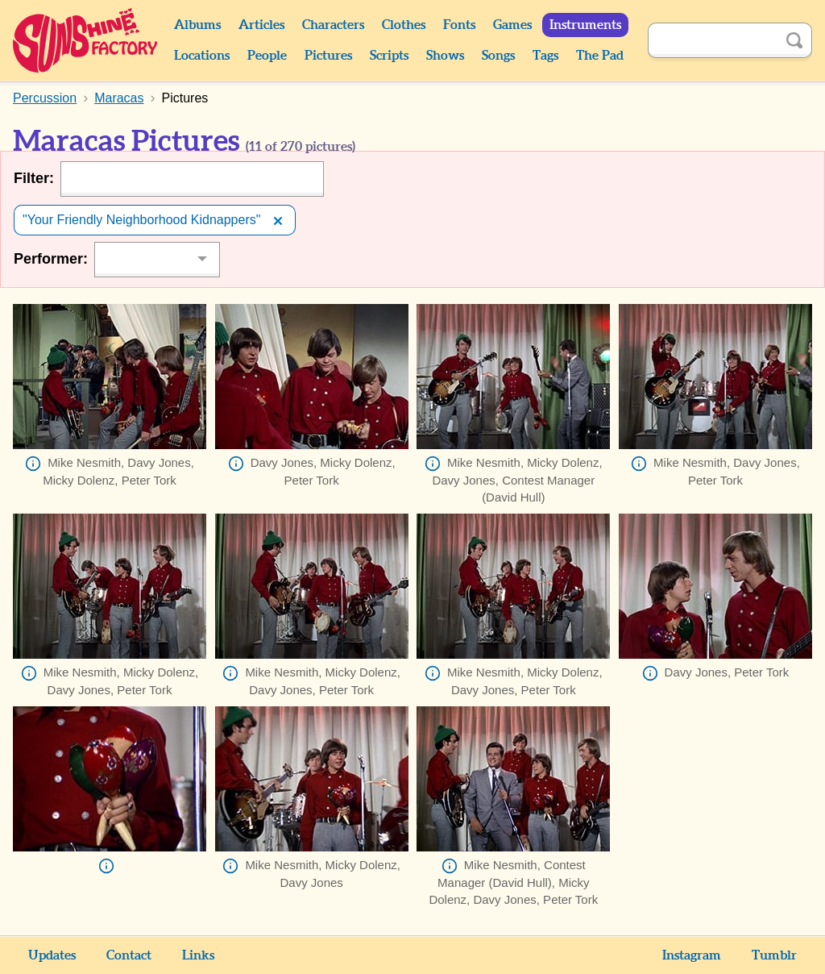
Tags (545, 55)
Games (512, 25)
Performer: (51, 259)
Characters (333, 25)
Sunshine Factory (86, 40)
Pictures (328, 55)
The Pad (600, 55)
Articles (261, 25)
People (267, 55)
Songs (498, 55)
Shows (445, 55)
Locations (202, 55)
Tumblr (774, 955)
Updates (52, 955)
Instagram (691, 955)
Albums (197, 25)
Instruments (585, 25)
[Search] (712, 40)
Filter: (34, 178)
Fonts (459, 25)
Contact (128, 955)
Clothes (403, 25)
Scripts (389, 55)
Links (198, 955)
